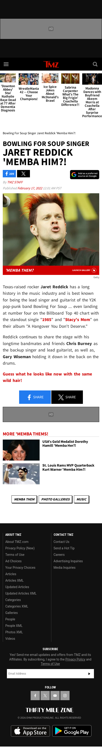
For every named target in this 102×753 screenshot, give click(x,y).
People (10, 619)
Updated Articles (17, 587)
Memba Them (24, 499)
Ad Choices (13, 561)
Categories (13, 600)
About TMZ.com (17, 542)
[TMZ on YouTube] (55, 695)
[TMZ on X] (45, 695)
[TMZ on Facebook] (35, 695)
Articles (10, 574)
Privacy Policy (75, 659)
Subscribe (89, 673)
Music (81, 499)
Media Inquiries (65, 567)
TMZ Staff (15, 182)
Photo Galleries (55, 499)
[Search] (95, 64)
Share (35, 397)
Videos (10, 638)
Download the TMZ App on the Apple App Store (30, 731)
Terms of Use (14, 555)
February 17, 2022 (30, 188)
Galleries (11, 613)
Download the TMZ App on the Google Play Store (71, 731)
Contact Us (62, 542)
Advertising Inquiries (68, 561)
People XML (14, 626)
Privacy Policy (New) (20, 548)
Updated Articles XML (20, 593)
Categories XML (16, 606)
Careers (59, 555)
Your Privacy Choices (20, 567)
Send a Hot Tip (64, 548)
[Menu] (6, 64)
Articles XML (14, 580)
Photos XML (14, 632)
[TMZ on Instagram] (65, 695)
